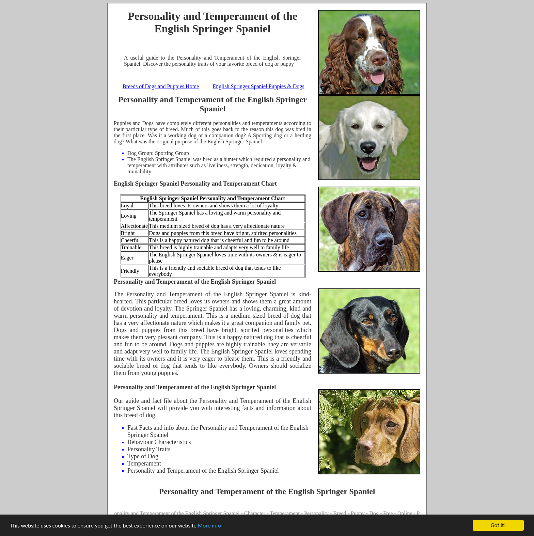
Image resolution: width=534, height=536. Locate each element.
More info (209, 525)
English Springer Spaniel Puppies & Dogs (258, 86)
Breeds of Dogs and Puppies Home (161, 86)
